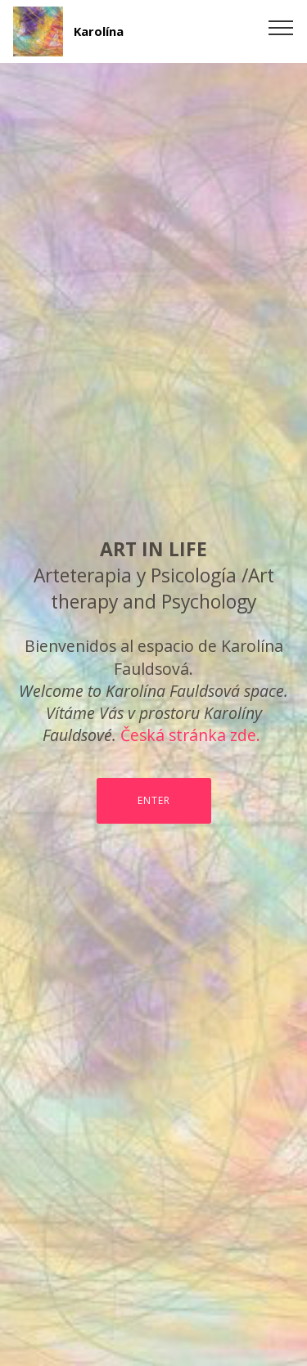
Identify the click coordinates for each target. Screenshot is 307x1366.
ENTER (154, 800)
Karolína (99, 31)
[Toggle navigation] (281, 27)
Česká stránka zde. (190, 735)
